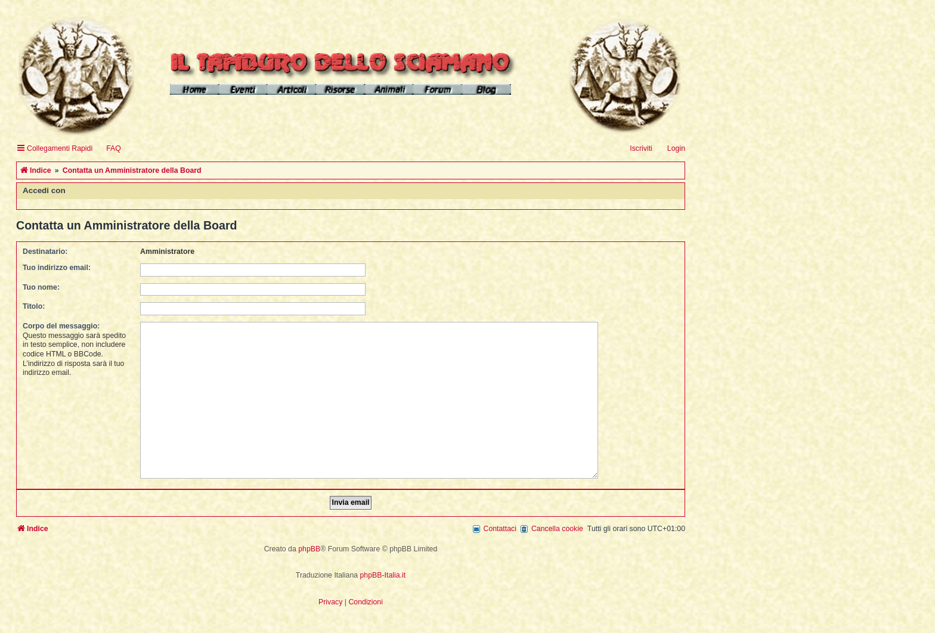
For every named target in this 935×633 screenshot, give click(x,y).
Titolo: (34, 306)
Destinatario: (45, 251)
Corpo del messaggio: (61, 326)
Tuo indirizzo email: (57, 267)
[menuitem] (108, 149)
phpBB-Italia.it (383, 568)
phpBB (309, 542)
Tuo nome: (41, 287)
